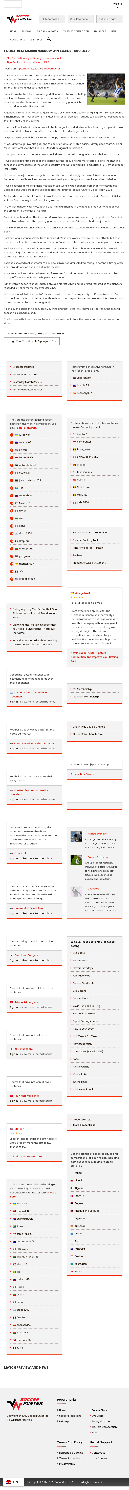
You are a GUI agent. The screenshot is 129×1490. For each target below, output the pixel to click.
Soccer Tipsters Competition (90, 532)
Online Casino (81, 1066)
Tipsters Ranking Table (86, 540)
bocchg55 (81, 385)
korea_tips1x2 (22, 457)
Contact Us (68, 3)
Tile (16, 488)
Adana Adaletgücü (24, 1002)
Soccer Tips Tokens (82, 774)
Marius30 (80, 494)
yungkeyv (20, 556)
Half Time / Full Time (85, 1036)
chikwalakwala (23, 1218)
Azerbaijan (79, 1264)
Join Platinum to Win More (26, 1156)
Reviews (77, 555)
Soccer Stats (99, 1410)
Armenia (78, 1226)
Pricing (26, 31)
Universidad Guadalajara (28, 908)
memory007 (22, 564)
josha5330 (81, 502)
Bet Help (64, 1421)
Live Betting (80, 990)
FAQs (76, 1059)
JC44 (18, 571)
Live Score (79, 953)
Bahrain (77, 1271)
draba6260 (21, 533)
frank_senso (82, 449)
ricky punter (82, 441)
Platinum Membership (86, 696)
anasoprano (21, 548)
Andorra (77, 1195)
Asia (75, 1241)
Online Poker (80, 1074)
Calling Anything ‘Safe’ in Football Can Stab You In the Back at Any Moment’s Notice (35, 613)
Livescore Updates (23, 367)
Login (104, 3)
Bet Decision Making (84, 1013)
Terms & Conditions (71, 1458)
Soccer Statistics (83, 998)
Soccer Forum (81, 960)
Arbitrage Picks (81, 975)
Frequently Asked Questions (89, 563)
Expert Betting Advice (85, 1021)
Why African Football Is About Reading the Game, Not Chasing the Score (35, 642)
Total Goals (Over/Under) (88, 1051)
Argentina (78, 1218)
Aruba (76, 1233)
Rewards (83, 3)
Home (13, 31)
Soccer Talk (17, 39)
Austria (77, 1256)
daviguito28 (80, 593)
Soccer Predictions (70, 1416)
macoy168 (20, 442)
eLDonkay (20, 473)
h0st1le (79, 479)
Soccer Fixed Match (84, 983)
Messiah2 (20, 503)
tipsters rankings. (26, 428)
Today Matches (101, 1421)
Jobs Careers (99, 1458)
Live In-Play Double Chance (89, 726)
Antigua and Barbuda (85, 1211)
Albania (77, 1180)
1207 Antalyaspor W (24, 1096)
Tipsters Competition (76, 31)
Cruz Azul (18, 853)
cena (17, 526)
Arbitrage (36, 39)
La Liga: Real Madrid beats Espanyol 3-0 (28, 62)
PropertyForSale (82, 1119)
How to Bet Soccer (84, 1028)
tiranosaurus (82, 472)
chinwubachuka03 (86, 457)
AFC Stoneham (21, 1049)
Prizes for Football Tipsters (88, 547)
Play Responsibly (82, 1044)
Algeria (77, 1188)
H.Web (18, 511)
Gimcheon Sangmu (24, 955)
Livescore (100, 31)
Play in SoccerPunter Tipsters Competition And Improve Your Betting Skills (94, 657)
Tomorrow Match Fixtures (27, 389)
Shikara (19, 450)
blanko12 (80, 434)
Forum (95, 1432)
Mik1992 (17, 1129)
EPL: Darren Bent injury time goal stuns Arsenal (32, 58)
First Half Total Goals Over (88, 734)
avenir (18, 518)
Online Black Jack (83, 1089)
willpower (20, 435)
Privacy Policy (67, 1464)
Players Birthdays (83, 968)
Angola (77, 1203)
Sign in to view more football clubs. (31, 858)
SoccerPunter (52, 68)
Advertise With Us (48, 3)
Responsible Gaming (71, 1452)
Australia (78, 1248)
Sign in (14, 701)
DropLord (20, 541)
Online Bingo (80, 1082)
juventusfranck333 (25, 480)
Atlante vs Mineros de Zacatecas (34, 743)
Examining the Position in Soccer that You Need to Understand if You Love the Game (34, 629)
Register (117, 5)
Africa (76, 1173)
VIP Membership (82, 689)
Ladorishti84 (21, 495)
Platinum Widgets (47, 31)
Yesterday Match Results (27, 382)
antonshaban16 (23, 465)
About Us (29, 3)
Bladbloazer (82, 487)
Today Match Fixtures (25, 374)
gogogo (79, 464)
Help (113, 31)
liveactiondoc (22, 579)
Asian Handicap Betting (86, 1006)
